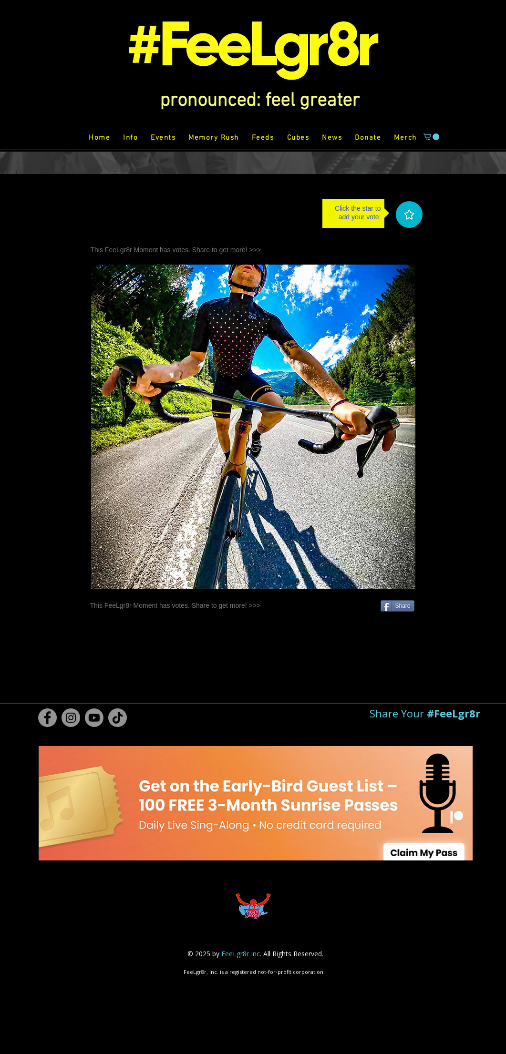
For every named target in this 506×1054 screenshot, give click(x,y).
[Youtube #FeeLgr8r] (94, 717)
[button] (260, 101)
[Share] (397, 606)
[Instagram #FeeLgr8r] (71, 717)
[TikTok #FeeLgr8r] (117, 717)
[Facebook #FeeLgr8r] (47, 717)
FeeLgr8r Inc (240, 953)
